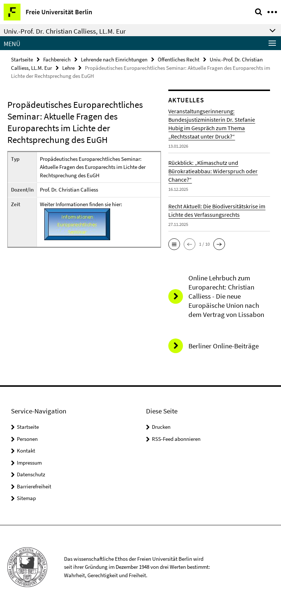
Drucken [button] (161, 426)
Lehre (68, 67)
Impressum (29, 462)
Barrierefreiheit (34, 486)
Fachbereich (57, 59)
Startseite (22, 59)
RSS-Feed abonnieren (176, 438)
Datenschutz (31, 474)
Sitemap (26, 498)
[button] (174, 244)
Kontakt (26, 450)
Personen (27, 438)
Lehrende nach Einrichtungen (114, 59)
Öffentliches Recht (178, 59)
